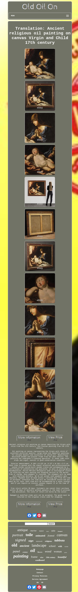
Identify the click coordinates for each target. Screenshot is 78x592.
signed (20, 540)
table (53, 531)
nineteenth (39, 541)
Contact (40, 573)
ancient (24, 545)
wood (48, 551)
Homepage (40, 569)
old (14, 545)
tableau (59, 540)
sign (30, 541)
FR (42, 583)
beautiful (62, 557)
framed (51, 535)
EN (37, 583)
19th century (50, 557)
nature (41, 531)
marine (33, 530)
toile (29, 535)
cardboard (39, 560)
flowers (40, 552)
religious (48, 541)
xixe (41, 557)
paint (65, 552)
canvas (62, 535)
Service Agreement (40, 579)
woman (58, 551)
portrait (17, 535)
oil (32, 550)
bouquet (60, 531)
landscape (39, 545)
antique (22, 530)
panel (16, 551)
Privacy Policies (39, 576)
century (25, 552)
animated (40, 535)
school (52, 546)
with (60, 546)
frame (34, 556)
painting (20, 556)
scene (66, 546)
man (47, 531)
